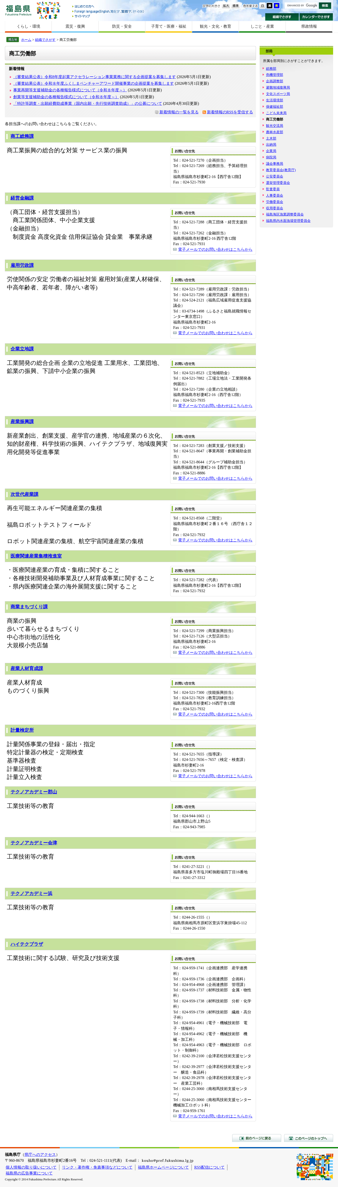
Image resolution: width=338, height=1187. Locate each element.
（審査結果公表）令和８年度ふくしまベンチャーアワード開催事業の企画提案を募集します (93, 83)
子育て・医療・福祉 (168, 26)
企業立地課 (22, 348)
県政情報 (309, 26)
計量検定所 (22, 730)
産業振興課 (22, 421)
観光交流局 (274, 126)
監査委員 (273, 189)
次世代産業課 (24, 494)
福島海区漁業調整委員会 (285, 214)
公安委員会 (274, 176)
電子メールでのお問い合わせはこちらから (215, 249)
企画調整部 (274, 81)
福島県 (18, 10)
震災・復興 (75, 26)
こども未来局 (276, 113)
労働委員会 (274, 202)
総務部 (271, 69)
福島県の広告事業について (29, 1173)
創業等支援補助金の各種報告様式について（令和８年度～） (66, 97)
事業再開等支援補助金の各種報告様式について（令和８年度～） (70, 90)
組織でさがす (282, 17)
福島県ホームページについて (163, 1167)
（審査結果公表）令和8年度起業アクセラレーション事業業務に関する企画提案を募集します (94, 77)
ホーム (26, 40)
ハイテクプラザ (27, 944)
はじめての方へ (108, 6)
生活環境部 (274, 100)
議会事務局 (274, 164)
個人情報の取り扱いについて (31, 1167)
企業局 (271, 151)
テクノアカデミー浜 (31, 893)
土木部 (271, 138)
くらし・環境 (28, 26)
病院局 (271, 157)
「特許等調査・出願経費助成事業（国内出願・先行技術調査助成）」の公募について (87, 103)
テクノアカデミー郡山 (34, 791)
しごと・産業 (262, 26)
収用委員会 (274, 208)
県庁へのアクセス (40, 1154)
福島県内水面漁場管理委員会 (288, 221)
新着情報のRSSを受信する (230, 112)
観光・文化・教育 (215, 26)
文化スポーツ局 (278, 94)
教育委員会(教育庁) (281, 170)
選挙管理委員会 (278, 183)
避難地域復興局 (278, 87)
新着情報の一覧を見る (179, 112)
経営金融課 (22, 198)
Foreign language (108, 11)
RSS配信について (209, 1167)
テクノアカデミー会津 (34, 842)
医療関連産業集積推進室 (36, 556)
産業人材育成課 (27, 668)
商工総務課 (22, 136)
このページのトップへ (308, 1138)
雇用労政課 (22, 265)
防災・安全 (122, 26)
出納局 (271, 144)
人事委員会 (274, 195)
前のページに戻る (256, 1138)
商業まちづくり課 (29, 606)
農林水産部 (274, 132)
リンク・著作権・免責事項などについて (97, 1167)
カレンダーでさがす (316, 17)
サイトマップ (108, 16)
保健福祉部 (274, 106)
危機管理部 (274, 75)
